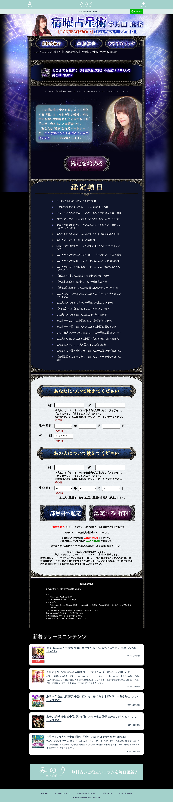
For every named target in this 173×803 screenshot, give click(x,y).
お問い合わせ (110, 794)
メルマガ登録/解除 (131, 794)
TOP (36, 51)
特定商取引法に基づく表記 (86, 794)
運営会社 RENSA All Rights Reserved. (86, 798)
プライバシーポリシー (58, 794)
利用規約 (38, 794)
